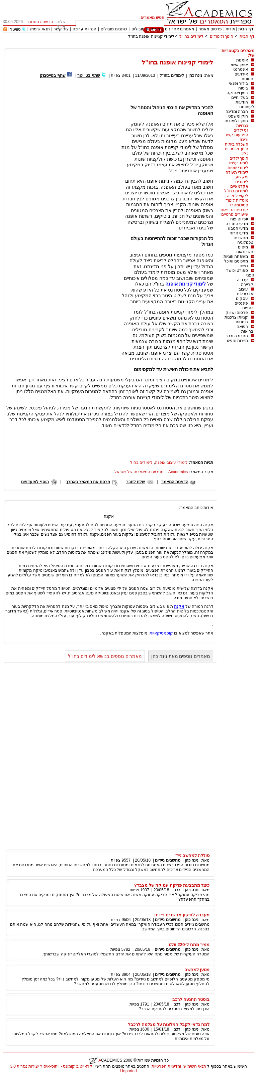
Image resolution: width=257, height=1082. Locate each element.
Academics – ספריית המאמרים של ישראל (151, 472)
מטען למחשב (197, 969)
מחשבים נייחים (167, 949)
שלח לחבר (135, 482)
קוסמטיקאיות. (161, 633)
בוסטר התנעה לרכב (190, 999)
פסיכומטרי (239, 205)
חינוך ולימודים (221, 36)
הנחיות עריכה (84, 29)
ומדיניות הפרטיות (166, 1066)
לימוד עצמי (238, 163)
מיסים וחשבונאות (245, 249)
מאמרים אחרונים (179, 29)
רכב (177, 890)
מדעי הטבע (238, 228)
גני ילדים (241, 130)
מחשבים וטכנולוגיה (244, 240)
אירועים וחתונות (244, 76)
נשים (244, 265)
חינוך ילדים (239, 158)
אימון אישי (239, 64)
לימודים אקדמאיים (239, 184)
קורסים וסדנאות (234, 209)
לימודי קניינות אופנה (185, 284)
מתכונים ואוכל (236, 261)
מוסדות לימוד (237, 200)
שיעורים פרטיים (234, 214)
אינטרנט (240, 69)
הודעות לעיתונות (245, 104)
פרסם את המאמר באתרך (88, 482)
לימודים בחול (141, 462)
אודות (230, 29)
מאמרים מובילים (146, 29)
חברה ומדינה (237, 111)
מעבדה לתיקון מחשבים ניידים (181, 914)
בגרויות (242, 125)
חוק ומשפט (238, 116)
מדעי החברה (237, 223)
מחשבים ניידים (167, 860)
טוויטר (15, 29)
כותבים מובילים (113, 29)
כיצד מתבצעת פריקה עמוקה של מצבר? (172, 885)
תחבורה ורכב (237, 336)
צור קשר (61, 29)
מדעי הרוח (239, 233)
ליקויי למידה (237, 195)
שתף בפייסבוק (52, 75)
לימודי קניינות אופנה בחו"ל (151, 36)
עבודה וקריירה (245, 282)
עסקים (242, 298)
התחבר (32, 21)
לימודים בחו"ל (191, 36)
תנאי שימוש (40, 29)
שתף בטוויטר (88, 75)
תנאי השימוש (194, 1066)
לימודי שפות (238, 167)
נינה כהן (195, 75)
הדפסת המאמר (174, 482)
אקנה (179, 606)
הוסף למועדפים (35, 482)
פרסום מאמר (210, 29)
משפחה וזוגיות (236, 256)
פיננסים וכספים (244, 305)
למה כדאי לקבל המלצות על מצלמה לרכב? (168, 1024)
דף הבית (245, 29)
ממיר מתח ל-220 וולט (189, 944)
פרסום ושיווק (237, 312)
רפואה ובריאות (245, 329)
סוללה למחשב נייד (192, 855)
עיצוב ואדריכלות (245, 291)
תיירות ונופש (237, 340)
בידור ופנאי (238, 83)
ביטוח (243, 88)
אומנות (242, 60)
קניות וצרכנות (236, 317)
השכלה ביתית (236, 144)
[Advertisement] (132, 45)
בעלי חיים (239, 97)
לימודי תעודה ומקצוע (237, 174)
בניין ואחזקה (237, 93)
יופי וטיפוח (239, 219)
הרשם (47, 21)
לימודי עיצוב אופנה (171, 462)
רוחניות (242, 322)
